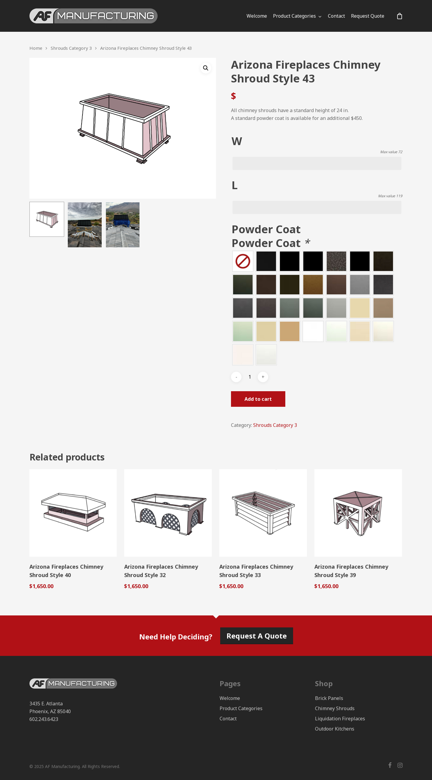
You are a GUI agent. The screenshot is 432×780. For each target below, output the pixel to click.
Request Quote (367, 16)
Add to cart (258, 399)
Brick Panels (329, 698)
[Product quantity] (249, 377)
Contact (336, 16)
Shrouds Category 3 (71, 48)
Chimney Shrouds (335, 708)
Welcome (257, 16)
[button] (205, 68)
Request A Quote (256, 636)
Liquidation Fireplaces (340, 718)
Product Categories (297, 16)
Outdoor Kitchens (334, 728)
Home (35, 48)
